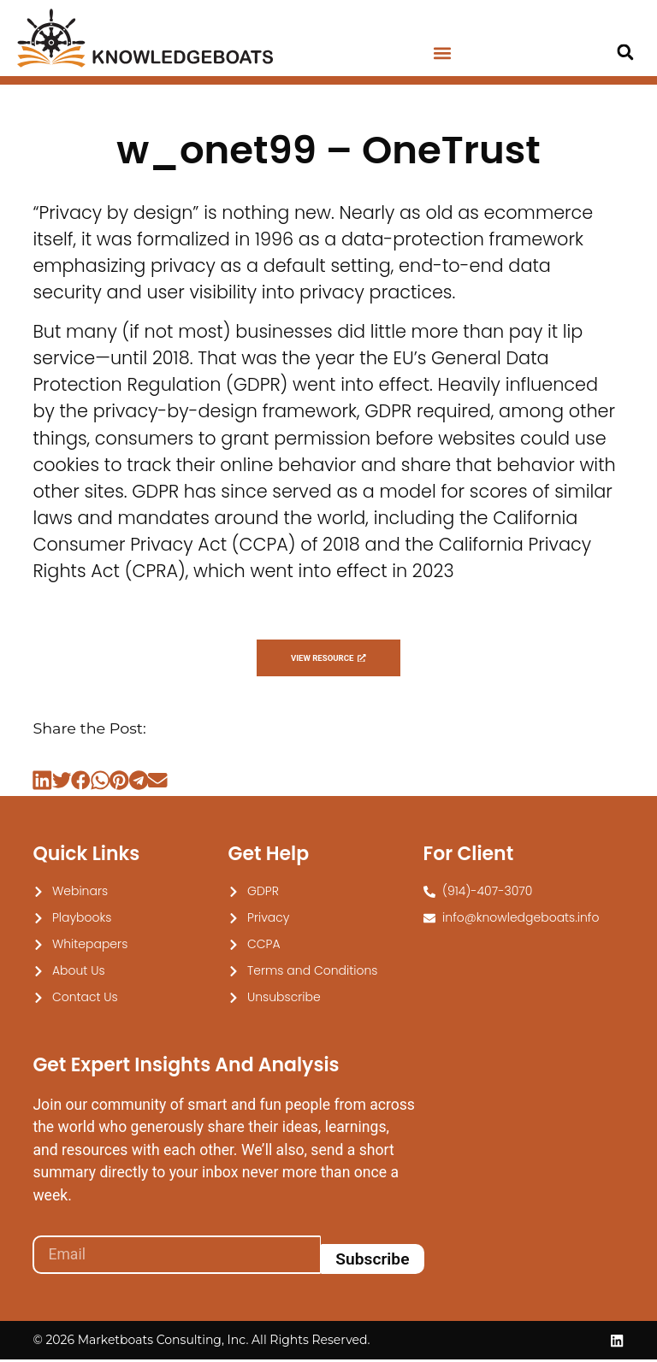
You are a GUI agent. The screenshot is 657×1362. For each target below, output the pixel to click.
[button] (442, 53)
